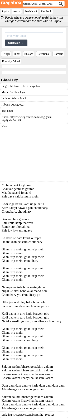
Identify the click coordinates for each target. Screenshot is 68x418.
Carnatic (58, 53)
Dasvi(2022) (18, 104)
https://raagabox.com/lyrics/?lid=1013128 (31, 414)
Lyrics (5, 11)
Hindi (17, 53)
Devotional (43, 53)
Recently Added (11, 61)
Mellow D (15, 86)
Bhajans (28, 53)
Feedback (46, 11)
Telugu (6, 53)
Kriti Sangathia (31, 86)
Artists (17, 11)
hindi (10, 110)
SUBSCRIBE (16, 43)
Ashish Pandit (19, 98)
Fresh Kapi (31, 11)
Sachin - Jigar (17, 92)
